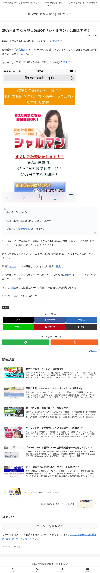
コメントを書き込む (50, 527)
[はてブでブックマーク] (81, 320)
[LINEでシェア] (18, 327)
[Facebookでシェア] (49, 320)
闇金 (55, 41)
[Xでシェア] (18, 320)
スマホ (12, 266)
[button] (81, 327)
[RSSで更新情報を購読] (74, 342)
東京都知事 (22, 49)
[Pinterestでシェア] (49, 327)
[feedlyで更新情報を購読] (25, 342)
